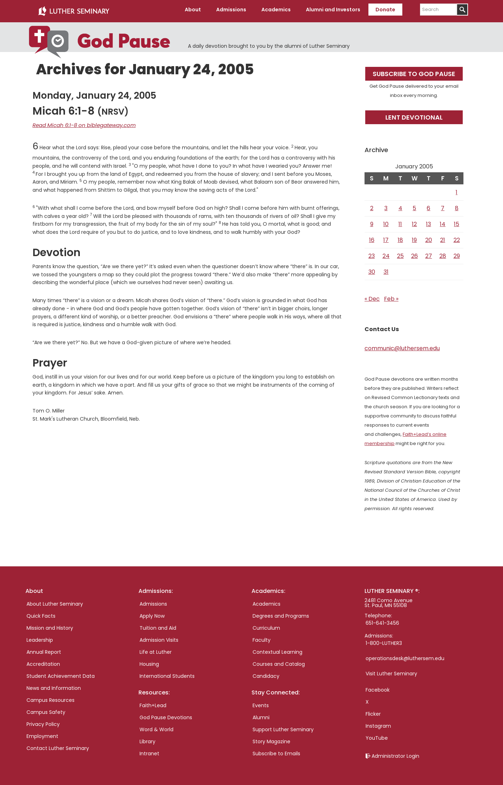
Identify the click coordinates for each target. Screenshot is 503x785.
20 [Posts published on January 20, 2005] (428, 237)
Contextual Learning (277, 649)
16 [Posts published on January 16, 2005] (371, 237)
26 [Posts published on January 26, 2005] (414, 253)
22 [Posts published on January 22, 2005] (457, 237)
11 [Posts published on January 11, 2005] (400, 221)
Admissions (153, 601)
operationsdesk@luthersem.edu (405, 655)
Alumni (261, 714)
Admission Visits (159, 637)
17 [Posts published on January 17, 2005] (386, 237)
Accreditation (43, 661)
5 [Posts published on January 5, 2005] (414, 205)
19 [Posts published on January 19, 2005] (414, 237)
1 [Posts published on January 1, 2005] (456, 189)
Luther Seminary (73, 10)
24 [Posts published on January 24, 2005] (386, 253)
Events (261, 702)
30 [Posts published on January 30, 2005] (371, 269)
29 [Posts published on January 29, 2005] (457, 253)
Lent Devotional (414, 114)
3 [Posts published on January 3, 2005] (385, 205)
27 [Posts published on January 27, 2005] (428, 253)
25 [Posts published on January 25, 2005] (400, 253)
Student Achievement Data (60, 673)
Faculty (262, 637)
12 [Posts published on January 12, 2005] (414, 221)
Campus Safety (45, 709)
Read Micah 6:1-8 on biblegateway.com (80, 122)
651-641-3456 (382, 620)
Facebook (378, 687)
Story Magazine (271, 738)
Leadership (39, 637)
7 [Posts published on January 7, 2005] (442, 205)
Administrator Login (395, 753)
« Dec (372, 296)
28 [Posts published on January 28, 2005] (442, 253)
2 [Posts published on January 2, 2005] (371, 205)
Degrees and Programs (281, 613)
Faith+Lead (153, 702)
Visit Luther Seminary (391, 670)
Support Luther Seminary (283, 726)
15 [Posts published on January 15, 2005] (456, 221)
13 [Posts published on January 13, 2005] (428, 221)
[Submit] (462, 10)
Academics (266, 601)
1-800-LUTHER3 (384, 640)
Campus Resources (50, 697)
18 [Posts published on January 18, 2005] (400, 237)
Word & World (156, 726)
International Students (167, 673)
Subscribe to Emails (276, 750)
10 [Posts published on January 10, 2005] (386, 221)
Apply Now (152, 613)
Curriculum (266, 625)
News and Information (53, 685)
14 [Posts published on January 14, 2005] (442, 221)
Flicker (373, 711)
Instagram (378, 723)
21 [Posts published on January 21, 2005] (442, 237)
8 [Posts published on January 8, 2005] (456, 205)
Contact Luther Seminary (57, 745)
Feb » (391, 296)
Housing (149, 661)
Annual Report (43, 649)
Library (147, 738)
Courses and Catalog (279, 661)
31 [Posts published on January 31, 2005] (386, 269)
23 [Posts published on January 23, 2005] (371, 253)
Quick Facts (40, 613)
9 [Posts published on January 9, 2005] (371, 221)
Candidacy (266, 673)
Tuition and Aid (158, 625)
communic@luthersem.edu (402, 345)
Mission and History (49, 625)
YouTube (377, 735)
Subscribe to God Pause (414, 71)
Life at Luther (156, 649)
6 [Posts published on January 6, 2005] (428, 205)
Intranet (149, 750)
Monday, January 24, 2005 (94, 92)
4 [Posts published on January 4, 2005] (400, 205)
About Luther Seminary (54, 601)
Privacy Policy (43, 721)
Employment (42, 733)
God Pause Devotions (166, 714)
